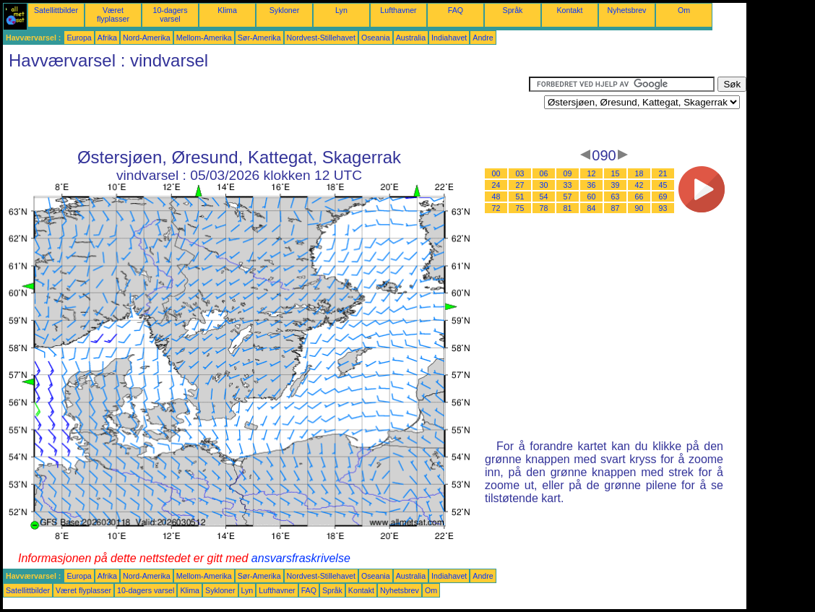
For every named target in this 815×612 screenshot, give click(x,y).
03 (520, 173)
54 (544, 196)
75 (520, 208)
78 (544, 208)
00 (496, 173)
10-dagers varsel (170, 14)
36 (591, 185)
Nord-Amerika (147, 37)
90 (639, 208)
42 (639, 185)
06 (544, 173)
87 (615, 208)
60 (591, 196)
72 (496, 208)
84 (591, 208)
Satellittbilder (56, 10)
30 (544, 185)
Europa (78, 37)
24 (496, 185)
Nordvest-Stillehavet (321, 37)
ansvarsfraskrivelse (300, 558)
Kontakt (569, 10)
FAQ (455, 10)
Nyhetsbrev (627, 10)
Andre (483, 37)
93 (663, 208)
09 (568, 173)
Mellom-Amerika (204, 37)
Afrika (107, 37)
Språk (513, 10)
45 (663, 185)
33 (568, 185)
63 (615, 196)
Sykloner (284, 10)
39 (615, 185)
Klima (227, 10)
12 (591, 173)
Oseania (375, 37)
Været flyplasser (113, 14)
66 (639, 196)
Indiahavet (449, 37)
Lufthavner (398, 10)
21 (663, 173)
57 (568, 196)
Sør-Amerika (259, 37)
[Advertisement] (266, 109)
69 (663, 196)
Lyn (341, 10)
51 (520, 196)
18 (639, 173)
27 (520, 185)
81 (568, 208)
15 (615, 173)
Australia (411, 37)
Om (684, 10)
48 (496, 196)
